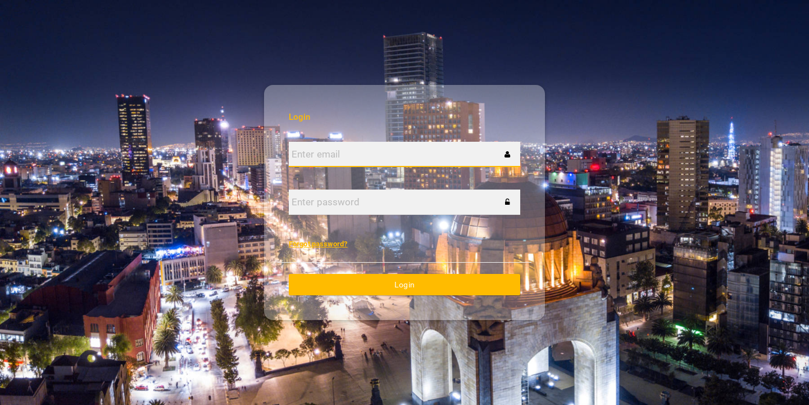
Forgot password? (318, 244)
